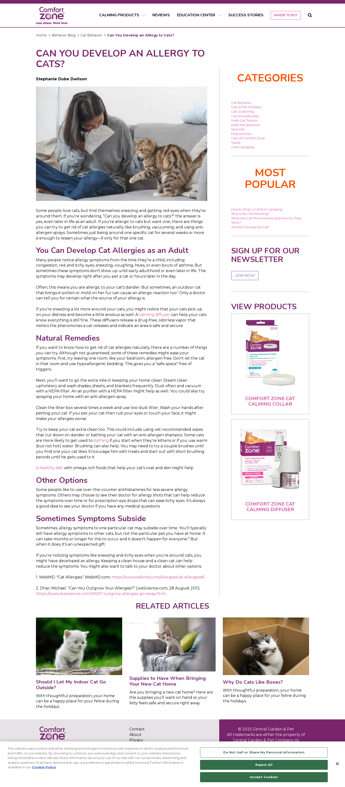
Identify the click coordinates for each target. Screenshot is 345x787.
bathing (101, 440)
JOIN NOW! (245, 275)
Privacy (136, 740)
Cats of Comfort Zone (248, 138)
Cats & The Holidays (246, 107)
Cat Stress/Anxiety (245, 116)
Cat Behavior (91, 35)
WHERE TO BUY (286, 15)
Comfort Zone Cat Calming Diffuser (270, 506)
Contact (137, 729)
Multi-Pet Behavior (245, 125)
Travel (235, 143)
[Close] (337, 763)
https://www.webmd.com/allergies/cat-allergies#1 (158, 577)
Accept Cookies (264, 777)
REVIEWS (161, 15)
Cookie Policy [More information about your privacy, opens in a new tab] (44, 767)
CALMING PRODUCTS (119, 15)
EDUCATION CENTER (196, 15)
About (135, 734)
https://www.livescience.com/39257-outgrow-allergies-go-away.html (101, 593)
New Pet (238, 129)
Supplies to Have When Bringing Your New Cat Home (167, 681)
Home (41, 35)
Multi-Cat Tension (244, 120)
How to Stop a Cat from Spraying (256, 209)
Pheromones (241, 134)
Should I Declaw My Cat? (250, 227)
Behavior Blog (63, 35)
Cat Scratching (242, 111)
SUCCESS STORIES (246, 15)
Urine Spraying (242, 147)
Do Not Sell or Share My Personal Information (264, 752)
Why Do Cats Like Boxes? (253, 682)
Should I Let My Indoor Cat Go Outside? (71, 684)
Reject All (263, 765)
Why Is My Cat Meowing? (250, 214)
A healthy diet (49, 468)
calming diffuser (154, 314)
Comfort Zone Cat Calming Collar (270, 401)
